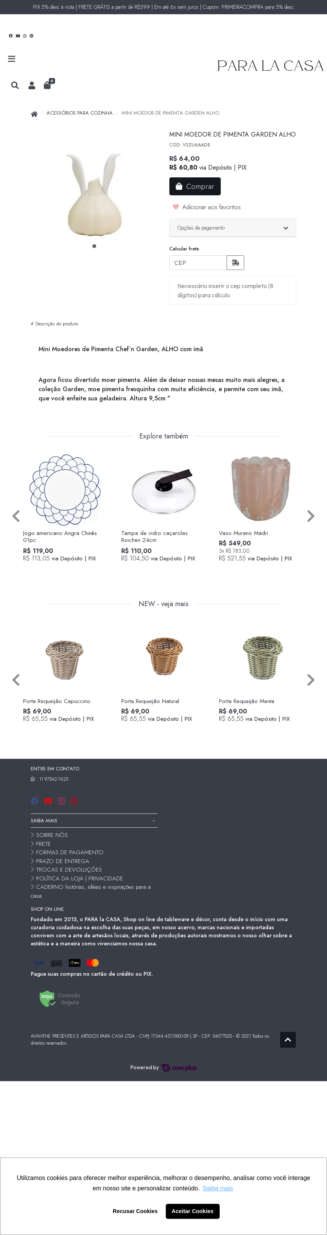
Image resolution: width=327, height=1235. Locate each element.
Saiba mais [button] (218, 1188)
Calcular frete (184, 248)
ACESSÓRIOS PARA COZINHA (80, 113)
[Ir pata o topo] (288, 1040)
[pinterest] (74, 801)
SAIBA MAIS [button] (44, 820)
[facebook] (36, 801)
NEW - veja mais (163, 604)
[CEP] (198, 262)
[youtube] (49, 801)
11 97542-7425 (53, 779)
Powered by (163, 1067)
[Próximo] (311, 516)
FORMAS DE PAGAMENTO (69, 852)
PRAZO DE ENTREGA (62, 861)
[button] (32, 86)
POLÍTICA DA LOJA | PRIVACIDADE (79, 878)
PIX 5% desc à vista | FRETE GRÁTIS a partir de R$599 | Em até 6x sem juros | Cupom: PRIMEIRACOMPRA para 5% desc (163, 7)
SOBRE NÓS (52, 835)
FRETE (43, 844)
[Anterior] (16, 516)
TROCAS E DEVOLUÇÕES (69, 869)
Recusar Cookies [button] (135, 1211)
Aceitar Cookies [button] (193, 1211)
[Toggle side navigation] (12, 59)
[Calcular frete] (235, 262)
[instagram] (62, 801)
